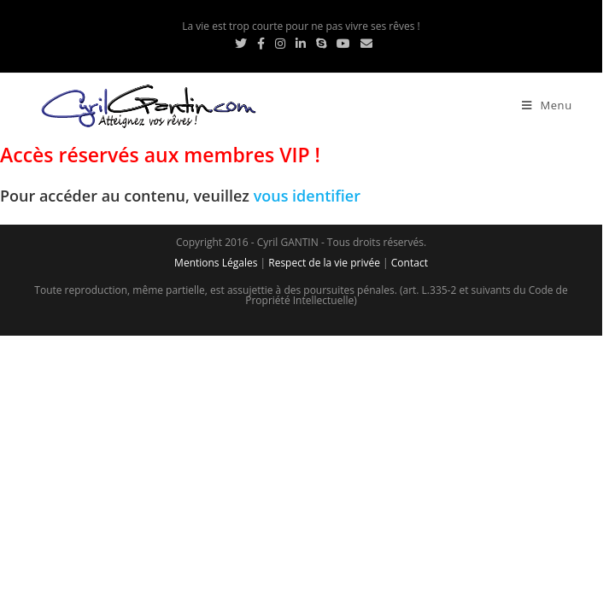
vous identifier (307, 195)
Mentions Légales (215, 262)
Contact (409, 262)
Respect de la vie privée (324, 262)
